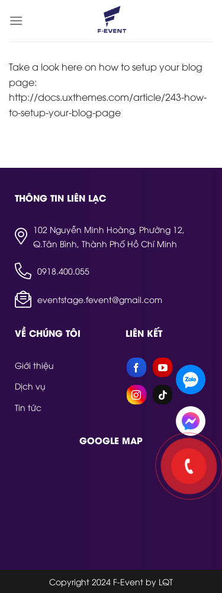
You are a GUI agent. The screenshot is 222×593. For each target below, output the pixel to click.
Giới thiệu (34, 365)
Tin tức (28, 407)
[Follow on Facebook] (136, 367)
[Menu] (16, 20)
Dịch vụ (30, 385)
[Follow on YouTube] (162, 367)
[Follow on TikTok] (162, 394)
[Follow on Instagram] (136, 394)
